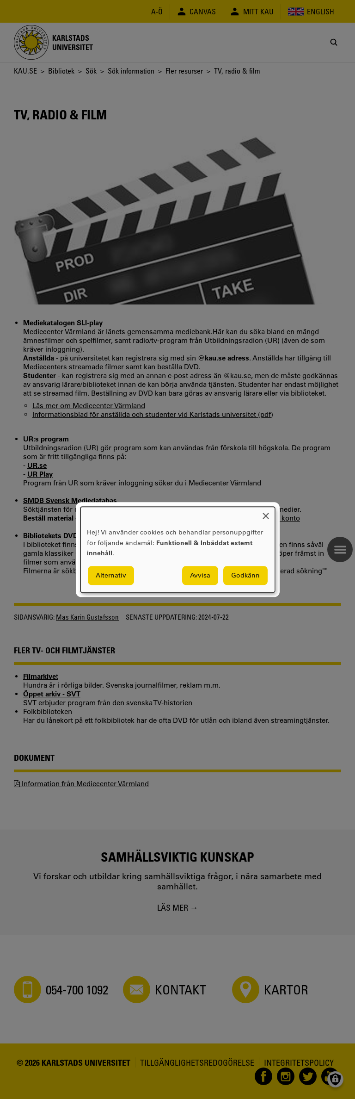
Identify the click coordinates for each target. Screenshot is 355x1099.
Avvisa (200, 575)
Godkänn (245, 575)
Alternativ (111, 575)
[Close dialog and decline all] (266, 512)
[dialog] (177, 549)
